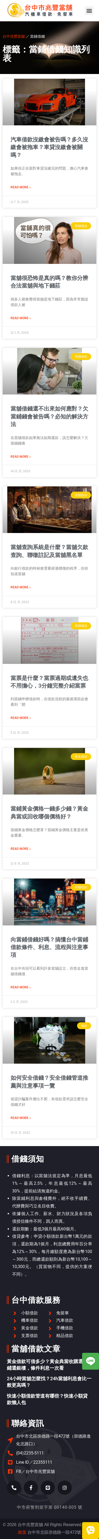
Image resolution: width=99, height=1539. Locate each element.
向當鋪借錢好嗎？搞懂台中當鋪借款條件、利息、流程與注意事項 (49, 947)
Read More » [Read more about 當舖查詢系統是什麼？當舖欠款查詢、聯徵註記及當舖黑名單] (21, 587)
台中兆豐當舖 (14, 36)
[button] (89, 10)
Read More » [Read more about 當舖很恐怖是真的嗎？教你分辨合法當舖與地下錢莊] (21, 318)
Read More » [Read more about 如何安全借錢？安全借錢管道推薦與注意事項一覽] (21, 1118)
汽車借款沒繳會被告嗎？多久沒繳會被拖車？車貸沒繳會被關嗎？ (49, 147)
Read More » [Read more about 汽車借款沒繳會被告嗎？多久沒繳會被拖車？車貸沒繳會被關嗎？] (21, 187)
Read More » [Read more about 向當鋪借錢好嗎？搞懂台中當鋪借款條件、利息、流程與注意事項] (21, 987)
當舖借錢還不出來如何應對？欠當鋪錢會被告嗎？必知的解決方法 (49, 416)
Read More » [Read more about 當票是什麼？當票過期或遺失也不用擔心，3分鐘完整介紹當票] (21, 718)
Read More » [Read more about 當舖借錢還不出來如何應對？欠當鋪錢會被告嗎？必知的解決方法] (21, 456)
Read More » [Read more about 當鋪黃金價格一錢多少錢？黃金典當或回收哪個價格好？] (21, 849)
